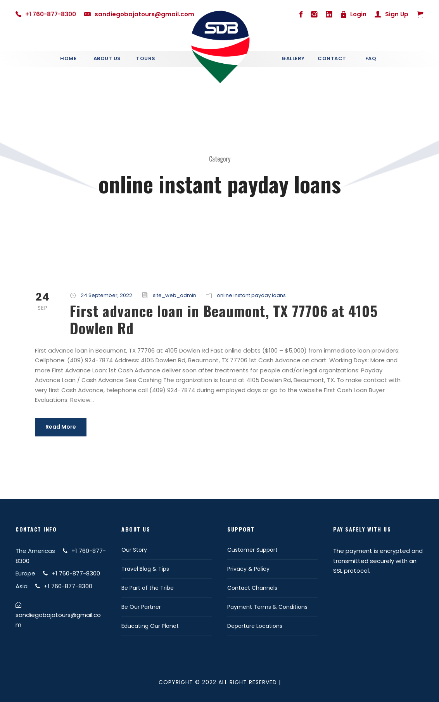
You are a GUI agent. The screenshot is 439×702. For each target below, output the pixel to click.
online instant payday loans (251, 295)
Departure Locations (254, 626)
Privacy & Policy (248, 569)
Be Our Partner (141, 607)
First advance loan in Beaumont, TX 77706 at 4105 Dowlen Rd (224, 319)
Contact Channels (252, 588)
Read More (60, 427)
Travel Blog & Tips (145, 569)
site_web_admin (174, 295)
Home (68, 58)
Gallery (293, 58)
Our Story (134, 550)
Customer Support (252, 550)
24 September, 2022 (106, 295)
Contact (332, 58)
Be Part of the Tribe (147, 588)
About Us (107, 58)
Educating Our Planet (150, 626)
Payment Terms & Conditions (267, 607)
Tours (146, 58)
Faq (371, 58)
